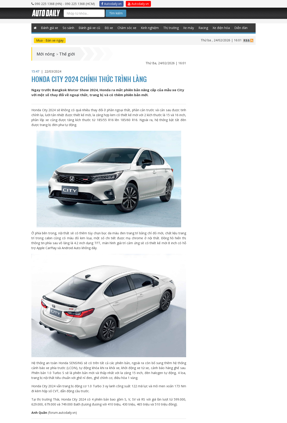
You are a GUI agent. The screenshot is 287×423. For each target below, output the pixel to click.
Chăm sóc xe (126, 28)
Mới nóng (46, 54)
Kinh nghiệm (150, 28)
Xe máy (188, 28)
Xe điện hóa (221, 28)
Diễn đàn (241, 28)
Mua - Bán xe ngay (49, 40)
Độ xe (109, 28)
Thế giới (67, 54)
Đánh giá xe (49, 28)
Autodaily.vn (111, 4)
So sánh (68, 28)
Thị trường (171, 28)
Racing (203, 28)
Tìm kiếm (116, 13)
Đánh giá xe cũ (89, 28)
